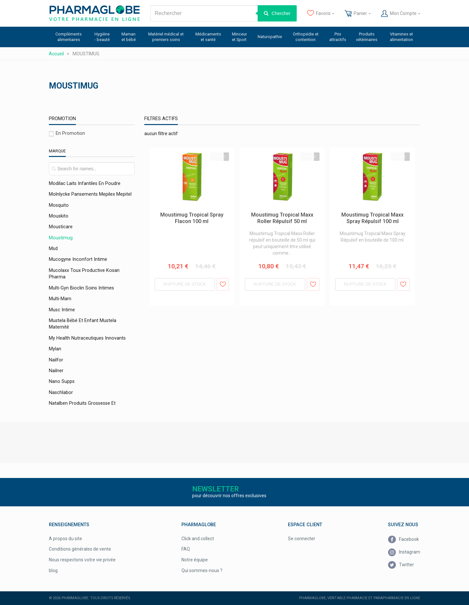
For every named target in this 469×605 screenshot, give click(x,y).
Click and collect (197, 538)
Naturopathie (270, 36)
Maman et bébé (128, 37)
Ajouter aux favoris (223, 284)
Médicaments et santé (208, 37)
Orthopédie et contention (306, 37)
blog (53, 570)
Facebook (403, 539)
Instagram (404, 552)
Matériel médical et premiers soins (166, 37)
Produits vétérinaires (366, 37)
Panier (357, 13)
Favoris (320, 13)
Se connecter (301, 538)
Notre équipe (194, 559)
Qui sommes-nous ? (201, 570)
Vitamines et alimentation (401, 37)
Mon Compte (400, 13)
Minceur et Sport (239, 37)
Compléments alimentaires (68, 37)
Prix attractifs (337, 37)
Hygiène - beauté (102, 37)
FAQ (185, 549)
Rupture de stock (184, 284)
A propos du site (65, 538)
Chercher (281, 13)
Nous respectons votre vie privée (82, 559)
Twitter (401, 565)
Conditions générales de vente (80, 549)
